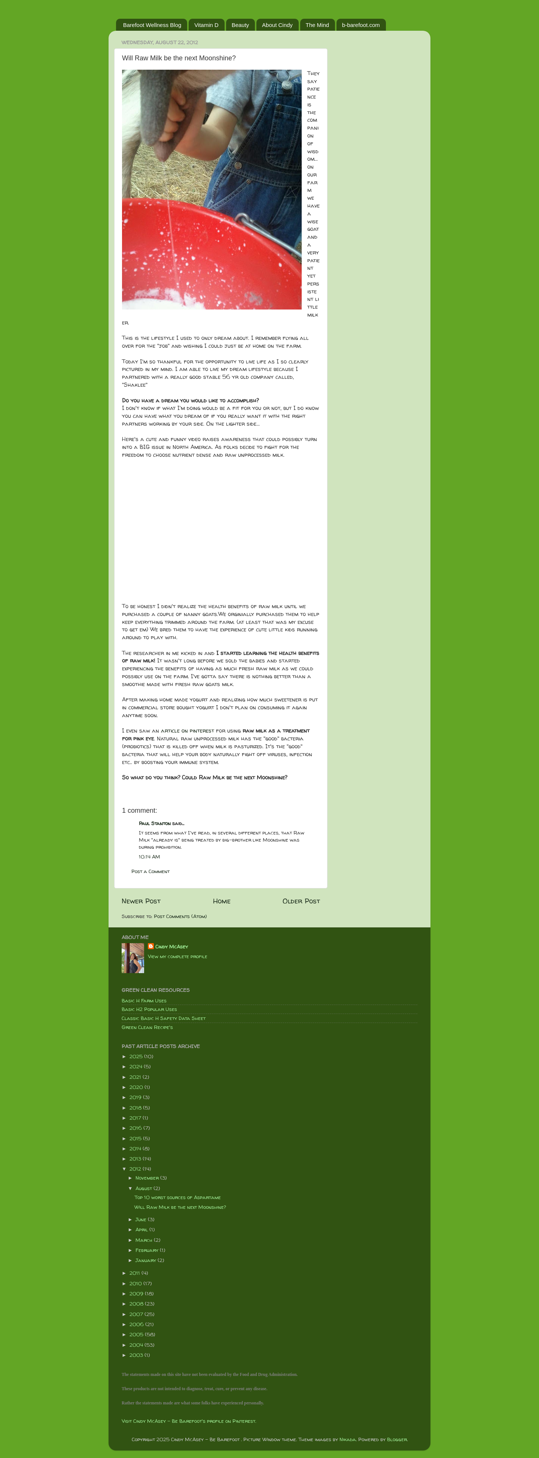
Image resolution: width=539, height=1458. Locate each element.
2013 (136, 1158)
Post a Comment (150, 871)
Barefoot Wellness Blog (152, 25)
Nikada (347, 1439)
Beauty (240, 25)
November (147, 1177)
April (142, 1229)
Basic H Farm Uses (144, 1000)
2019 (136, 1097)
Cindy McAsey (171, 946)
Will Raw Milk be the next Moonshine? (180, 1207)
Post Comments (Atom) (180, 916)
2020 (137, 1087)
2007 (137, 1314)
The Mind (317, 25)
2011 (135, 1273)
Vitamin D (206, 25)
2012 (136, 1168)
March (144, 1240)
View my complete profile (177, 956)
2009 (137, 1293)
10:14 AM (149, 856)
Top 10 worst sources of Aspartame (177, 1197)
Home (222, 901)
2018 (136, 1107)
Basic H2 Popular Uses (149, 1009)
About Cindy (277, 25)
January (146, 1260)
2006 (137, 1324)
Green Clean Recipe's (147, 1027)
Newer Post (141, 901)
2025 (137, 1056)
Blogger (397, 1439)
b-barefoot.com (361, 25)
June (141, 1219)
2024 (137, 1066)
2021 (136, 1077)
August (144, 1188)
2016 (136, 1128)
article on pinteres (186, 730)
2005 (137, 1334)
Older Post (301, 901)
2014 (136, 1148)
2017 (136, 1117)
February (147, 1250)
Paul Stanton (155, 823)
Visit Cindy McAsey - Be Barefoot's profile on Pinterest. (189, 1421)
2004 (137, 1344)
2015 (136, 1138)
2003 (137, 1355)
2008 (137, 1303)
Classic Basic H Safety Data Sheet (163, 1018)
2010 (136, 1283)
